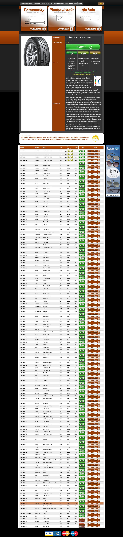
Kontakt (80, 3)
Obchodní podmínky (47, 3)
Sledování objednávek (71, 3)
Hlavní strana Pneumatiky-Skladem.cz (31, 3)
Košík (101, 3)
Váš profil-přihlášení (59, 3)
